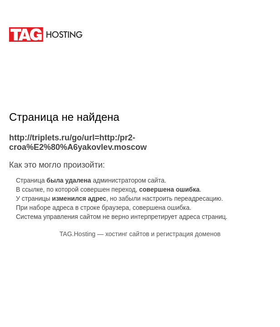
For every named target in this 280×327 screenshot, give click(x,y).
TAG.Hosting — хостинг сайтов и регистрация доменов (140, 234)
